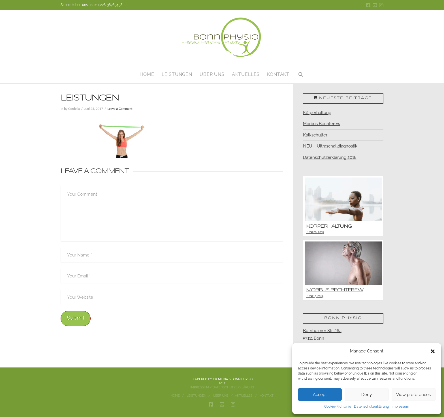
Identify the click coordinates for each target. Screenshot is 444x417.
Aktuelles (244, 395)
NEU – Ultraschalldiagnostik (330, 146)
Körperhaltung (317, 112)
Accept (320, 394)
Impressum (400, 407)
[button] (433, 351)
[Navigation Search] (300, 72)
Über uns (221, 395)
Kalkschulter (315, 135)
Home (175, 395)
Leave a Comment (119, 108)
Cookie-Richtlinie (337, 407)
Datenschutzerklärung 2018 (330, 157)
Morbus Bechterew (321, 123)
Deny (366, 394)
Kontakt (266, 395)
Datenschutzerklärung (371, 407)
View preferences (413, 394)
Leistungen (196, 395)
